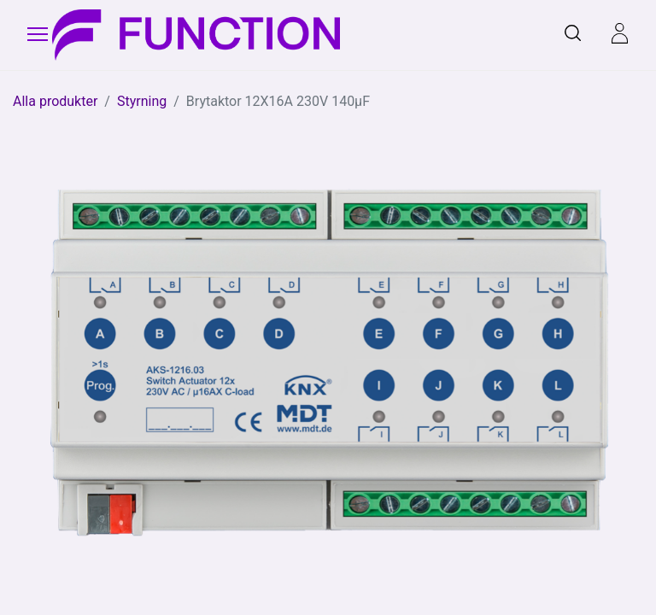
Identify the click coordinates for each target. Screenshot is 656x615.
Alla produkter (55, 101)
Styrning (142, 101)
